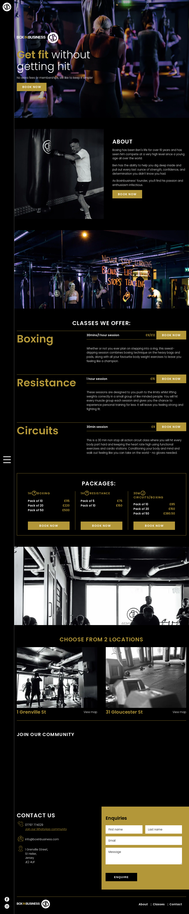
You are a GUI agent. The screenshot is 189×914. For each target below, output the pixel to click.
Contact (175, 904)
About (143, 904)
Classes (159, 904)
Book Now (48, 526)
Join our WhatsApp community (46, 829)
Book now (31, 87)
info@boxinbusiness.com (42, 839)
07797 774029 (34, 825)
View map (90, 712)
